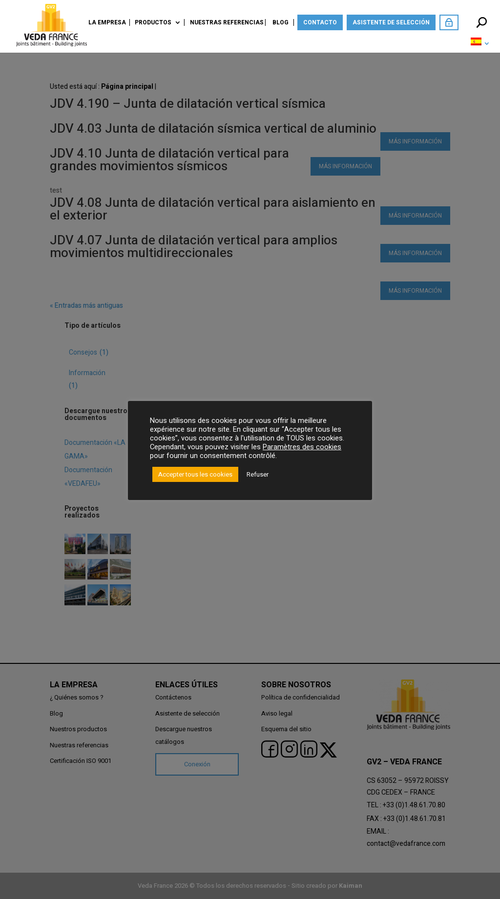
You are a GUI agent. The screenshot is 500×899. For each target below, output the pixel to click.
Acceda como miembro (449, 22)
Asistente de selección (391, 22)
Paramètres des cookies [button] (302, 447)
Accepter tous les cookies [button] (195, 474)
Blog (280, 23)
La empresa (107, 23)
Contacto (320, 22)
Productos (153, 23)
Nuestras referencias (227, 23)
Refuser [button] (258, 474)
